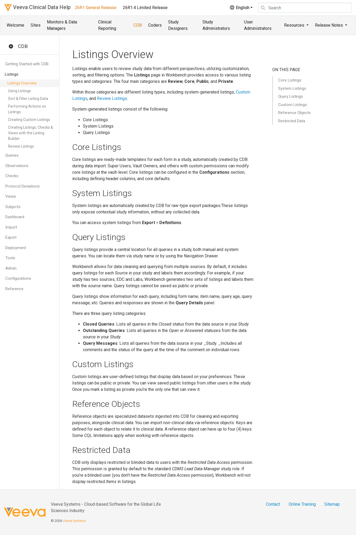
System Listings (292, 88)
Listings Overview (22, 83)
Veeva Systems (74, 521)
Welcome (15, 25)
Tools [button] (10, 258)
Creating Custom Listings (29, 119)
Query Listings (290, 96)
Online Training (302, 504)
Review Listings (21, 146)
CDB (138, 25)
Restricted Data (291, 121)
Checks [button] (11, 175)
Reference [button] (14, 288)
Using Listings (19, 91)
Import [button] (11, 227)
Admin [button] (11, 268)
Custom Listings (292, 104)
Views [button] (10, 196)
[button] (11, 47)
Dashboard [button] (14, 216)
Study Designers (178, 25)
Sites (36, 25)
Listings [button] (11, 74)
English (239, 7)
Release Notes (329, 25)
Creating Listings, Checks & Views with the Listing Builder (30, 133)
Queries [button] (12, 155)
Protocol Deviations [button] (22, 186)
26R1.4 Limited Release (145, 7)
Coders (155, 25)
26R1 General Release (95, 7)
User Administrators (258, 25)
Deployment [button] (15, 247)
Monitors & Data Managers (62, 25)
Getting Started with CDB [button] (26, 64)
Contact (273, 504)
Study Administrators (216, 25)
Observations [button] (17, 165)
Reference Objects (294, 112)
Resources (294, 25)
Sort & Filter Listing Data (28, 98)
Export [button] (11, 237)
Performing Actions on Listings (27, 109)
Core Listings (289, 80)
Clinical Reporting (107, 25)
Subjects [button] (13, 206)
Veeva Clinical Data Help (37, 7)
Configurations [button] (18, 278)
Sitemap (332, 504)
